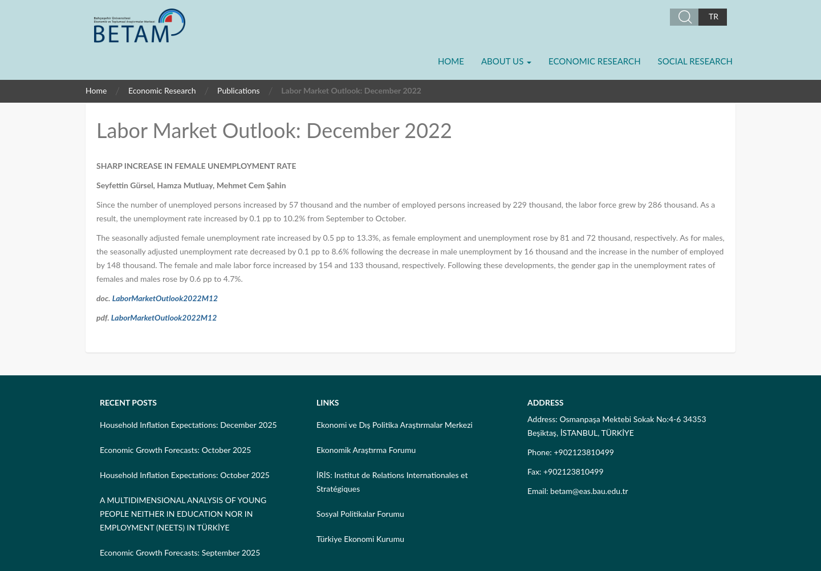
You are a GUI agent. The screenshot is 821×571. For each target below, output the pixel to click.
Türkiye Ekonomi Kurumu (360, 539)
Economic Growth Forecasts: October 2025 (175, 450)
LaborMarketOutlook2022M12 (165, 298)
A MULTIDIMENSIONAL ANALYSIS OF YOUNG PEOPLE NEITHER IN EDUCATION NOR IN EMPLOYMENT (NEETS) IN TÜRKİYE (183, 513)
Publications (238, 90)
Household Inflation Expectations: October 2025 (185, 475)
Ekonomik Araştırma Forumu (366, 450)
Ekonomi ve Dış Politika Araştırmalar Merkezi (394, 425)
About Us (506, 61)
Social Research (695, 61)
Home (451, 61)
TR (713, 16)
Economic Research (594, 61)
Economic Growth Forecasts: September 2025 (180, 552)
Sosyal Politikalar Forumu (360, 514)
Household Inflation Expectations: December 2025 (188, 425)
